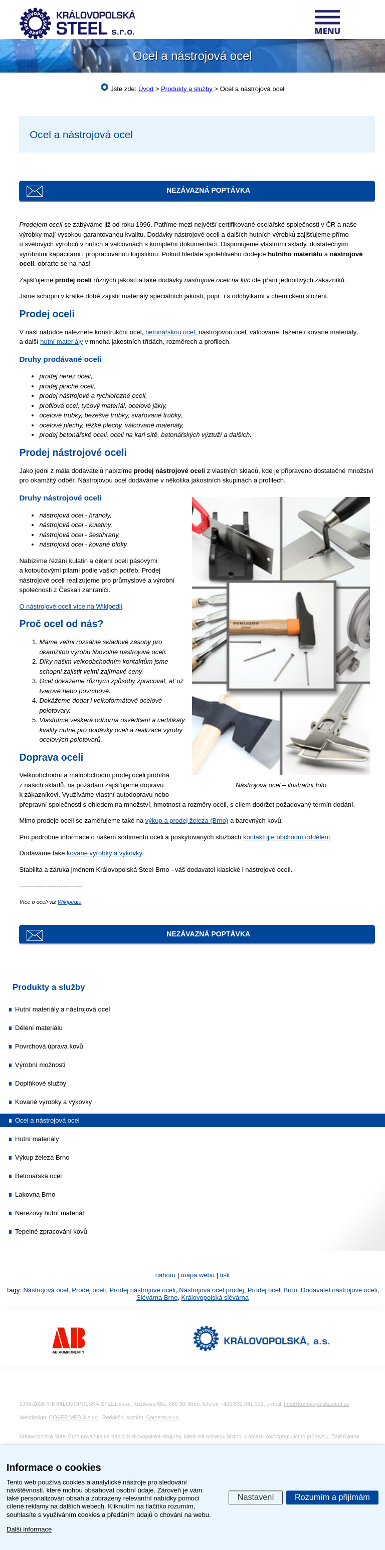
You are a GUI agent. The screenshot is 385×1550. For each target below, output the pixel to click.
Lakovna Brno (35, 1194)
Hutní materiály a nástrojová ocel (62, 1009)
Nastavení (256, 1496)
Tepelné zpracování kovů (51, 1231)
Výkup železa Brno (42, 1157)
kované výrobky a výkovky (104, 853)
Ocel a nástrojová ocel (47, 1120)
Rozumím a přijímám (332, 1496)
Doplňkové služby (40, 1083)
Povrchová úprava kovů (49, 1046)
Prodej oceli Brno (272, 1290)
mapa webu (198, 1275)
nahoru (165, 1275)
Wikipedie (70, 902)
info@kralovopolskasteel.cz (316, 1404)
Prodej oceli (89, 1290)
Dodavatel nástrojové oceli (339, 1290)
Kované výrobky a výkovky (53, 1102)
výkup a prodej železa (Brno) (186, 820)
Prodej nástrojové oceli (143, 1290)
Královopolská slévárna (215, 1297)
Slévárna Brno (156, 1297)
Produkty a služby (49, 987)
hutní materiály (61, 341)
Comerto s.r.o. (163, 1417)
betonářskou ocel (170, 332)
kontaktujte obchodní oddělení (286, 837)
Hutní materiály (37, 1139)
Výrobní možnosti (40, 1065)
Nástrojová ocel (45, 1290)
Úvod (145, 89)
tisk (225, 1275)
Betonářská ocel (38, 1176)
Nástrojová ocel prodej (211, 1290)
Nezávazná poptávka (208, 190)
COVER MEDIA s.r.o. (74, 1417)
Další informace (29, 1529)
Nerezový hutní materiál (49, 1213)
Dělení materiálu (39, 1027)
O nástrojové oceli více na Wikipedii (70, 606)
